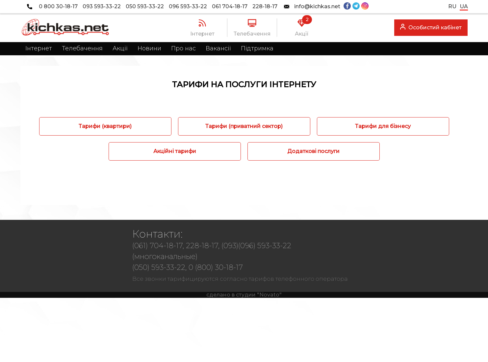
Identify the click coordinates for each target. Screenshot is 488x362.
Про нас (183, 48)
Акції (120, 48)
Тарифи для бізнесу (383, 126)
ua (464, 6)
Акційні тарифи (174, 151)
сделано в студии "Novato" (244, 295)
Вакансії (218, 48)
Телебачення (82, 48)
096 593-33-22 (188, 7)
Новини (149, 48)
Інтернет (38, 48)
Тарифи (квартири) (105, 126)
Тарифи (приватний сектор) (244, 126)
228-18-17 (264, 7)
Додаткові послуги (313, 151)
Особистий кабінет (431, 27)
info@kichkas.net (317, 7)
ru (452, 6)
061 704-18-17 (229, 7)
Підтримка (257, 48)
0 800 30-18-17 (58, 7)
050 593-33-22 (145, 7)
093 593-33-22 (102, 7)
